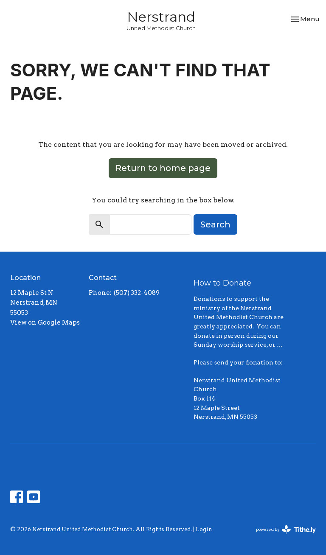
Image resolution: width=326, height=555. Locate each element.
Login (204, 529)
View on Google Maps (45, 322)
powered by (286, 529)
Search (215, 224)
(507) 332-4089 (137, 293)
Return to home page (163, 168)
